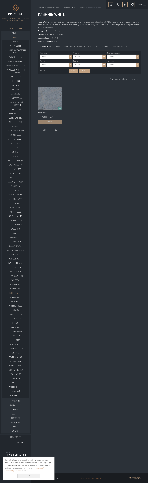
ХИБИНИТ (15, 126)
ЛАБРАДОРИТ (15, 405)
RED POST (15, 323)
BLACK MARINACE (15, 199)
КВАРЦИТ (15, 410)
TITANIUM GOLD (15, 361)
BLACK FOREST (15, 203)
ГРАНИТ (15, 37)
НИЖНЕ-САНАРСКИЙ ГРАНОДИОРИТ (15, 104)
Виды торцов (15, 437)
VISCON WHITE (15, 374)
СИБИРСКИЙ (15, 391)
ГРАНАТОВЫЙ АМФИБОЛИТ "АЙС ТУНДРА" (15, 71)
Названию (134, 79)
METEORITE (15, 302)
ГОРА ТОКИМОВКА (15, 61)
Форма (42, 61)
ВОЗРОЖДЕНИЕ (15, 46)
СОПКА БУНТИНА (15, 118)
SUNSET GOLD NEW (15, 349)
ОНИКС (15, 427)
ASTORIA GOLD (15, 135)
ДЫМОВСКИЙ (15, 81)
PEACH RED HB (15, 319)
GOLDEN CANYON (15, 246)
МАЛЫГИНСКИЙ (15, 109)
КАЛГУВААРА (15, 94)
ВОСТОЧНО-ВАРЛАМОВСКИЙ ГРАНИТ (15, 52)
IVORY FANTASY (15, 285)
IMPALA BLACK (15, 272)
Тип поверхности (113, 53)
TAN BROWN (15, 353)
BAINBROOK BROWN (15, 161)
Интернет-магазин (54, 8)
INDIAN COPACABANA (15, 259)
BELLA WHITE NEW (15, 182)
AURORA (15, 152)
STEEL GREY (15, 340)
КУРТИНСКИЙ (15, 396)
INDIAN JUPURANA (15, 263)
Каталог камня (15, 28)
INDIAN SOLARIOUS (15, 276)
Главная (41, 8)
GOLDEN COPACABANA (15, 250)
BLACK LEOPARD (15, 195)
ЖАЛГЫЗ (15, 85)
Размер (76, 61)
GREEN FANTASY (15, 255)
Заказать (50, 129)
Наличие (110, 61)
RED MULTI (15, 327)
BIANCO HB (15, 186)
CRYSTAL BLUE (15, 212)
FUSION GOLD (15, 242)
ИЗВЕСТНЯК (15, 418)
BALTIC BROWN (15, 173)
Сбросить (84, 70)
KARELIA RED (15, 289)
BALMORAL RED (15, 169)
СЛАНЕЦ (15, 414)
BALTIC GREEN (15, 178)
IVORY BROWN (15, 280)
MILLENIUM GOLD (15, 306)
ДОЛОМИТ (15, 431)
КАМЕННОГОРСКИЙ (15, 387)
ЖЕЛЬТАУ (15, 90)
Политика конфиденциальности (93, 478)
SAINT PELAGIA (15, 383)
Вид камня (43, 53)
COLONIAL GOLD (15, 220)
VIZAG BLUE (15, 379)
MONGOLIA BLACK (15, 314)
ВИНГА (15, 42)
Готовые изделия (15, 442)
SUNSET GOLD (15, 344)
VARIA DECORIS (15, 366)
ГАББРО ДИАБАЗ (15, 57)
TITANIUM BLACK (15, 357)
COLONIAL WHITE (15, 216)
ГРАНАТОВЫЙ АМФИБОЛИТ (15, 66)
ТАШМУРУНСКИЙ (15, 122)
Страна (76, 53)
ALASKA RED (15, 148)
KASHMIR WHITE (15, 293)
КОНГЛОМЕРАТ (15, 422)
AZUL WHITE (15, 156)
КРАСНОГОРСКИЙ (15, 98)
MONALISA (15, 310)
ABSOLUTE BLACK (15, 139)
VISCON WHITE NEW (15, 370)
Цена (41, 70)
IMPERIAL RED (15, 267)
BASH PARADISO (15, 165)
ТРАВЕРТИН (15, 401)
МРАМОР (15, 33)
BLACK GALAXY (15, 191)
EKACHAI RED (15, 238)
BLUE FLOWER (15, 208)
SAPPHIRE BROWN (15, 332)
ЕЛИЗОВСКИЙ (15, 77)
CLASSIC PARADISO (15, 225)
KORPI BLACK (15, 297)
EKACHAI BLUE (15, 233)
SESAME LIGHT (15, 336)
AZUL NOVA (15, 144)
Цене (125, 79)
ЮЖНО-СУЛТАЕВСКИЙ (15, 131)
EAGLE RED (15, 229)
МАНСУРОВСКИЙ (15, 114)
